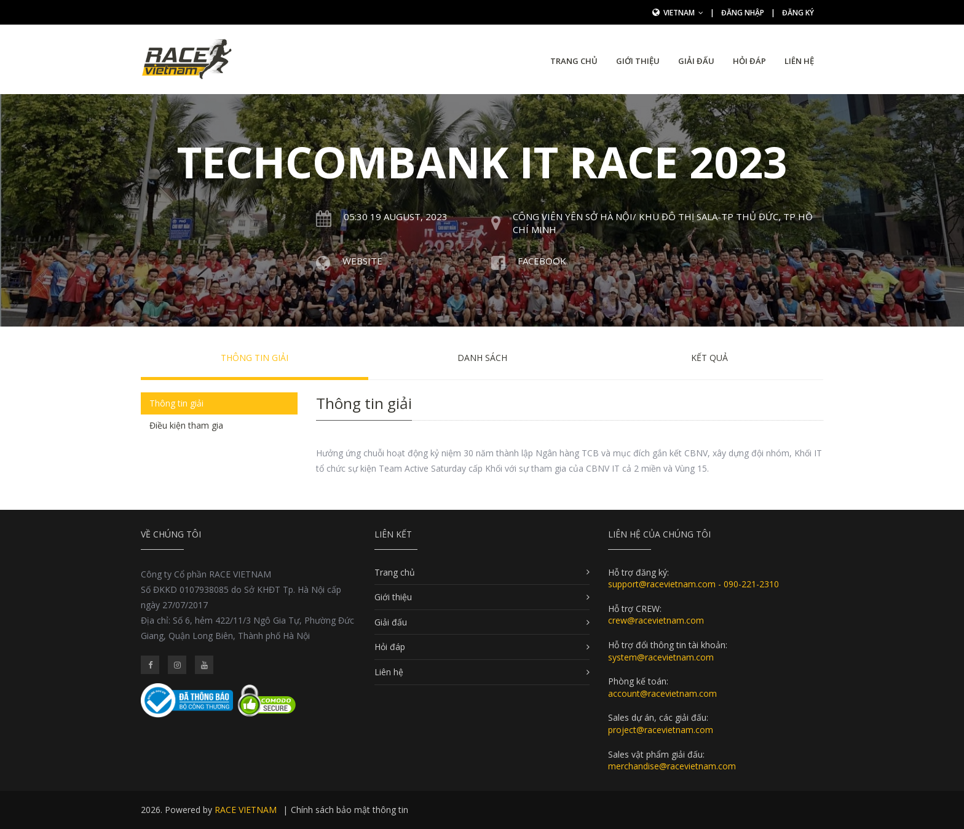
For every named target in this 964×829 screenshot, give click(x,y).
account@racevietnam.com (662, 693)
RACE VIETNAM (246, 809)
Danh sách (482, 357)
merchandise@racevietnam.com (672, 766)
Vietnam (683, 12)
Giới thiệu (638, 60)
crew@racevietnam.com (656, 620)
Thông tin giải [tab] (176, 403)
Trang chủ (574, 60)
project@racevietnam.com (660, 730)
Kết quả (709, 357)
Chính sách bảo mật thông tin (349, 809)
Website (362, 261)
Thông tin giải (254, 357)
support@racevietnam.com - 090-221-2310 (693, 584)
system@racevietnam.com (661, 657)
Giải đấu (696, 60)
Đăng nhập (742, 12)
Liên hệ (799, 60)
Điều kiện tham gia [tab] (186, 425)
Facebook (542, 261)
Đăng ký (798, 12)
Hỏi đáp (749, 60)
